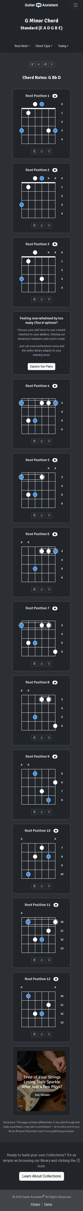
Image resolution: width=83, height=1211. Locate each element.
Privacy (35, 1204)
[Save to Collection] (34, 151)
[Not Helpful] (49, 151)
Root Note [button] (21, 46)
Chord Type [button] (43, 46)
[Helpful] (42, 151)
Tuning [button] (62, 46)
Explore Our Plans (41, 366)
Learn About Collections (41, 1176)
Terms (48, 1204)
